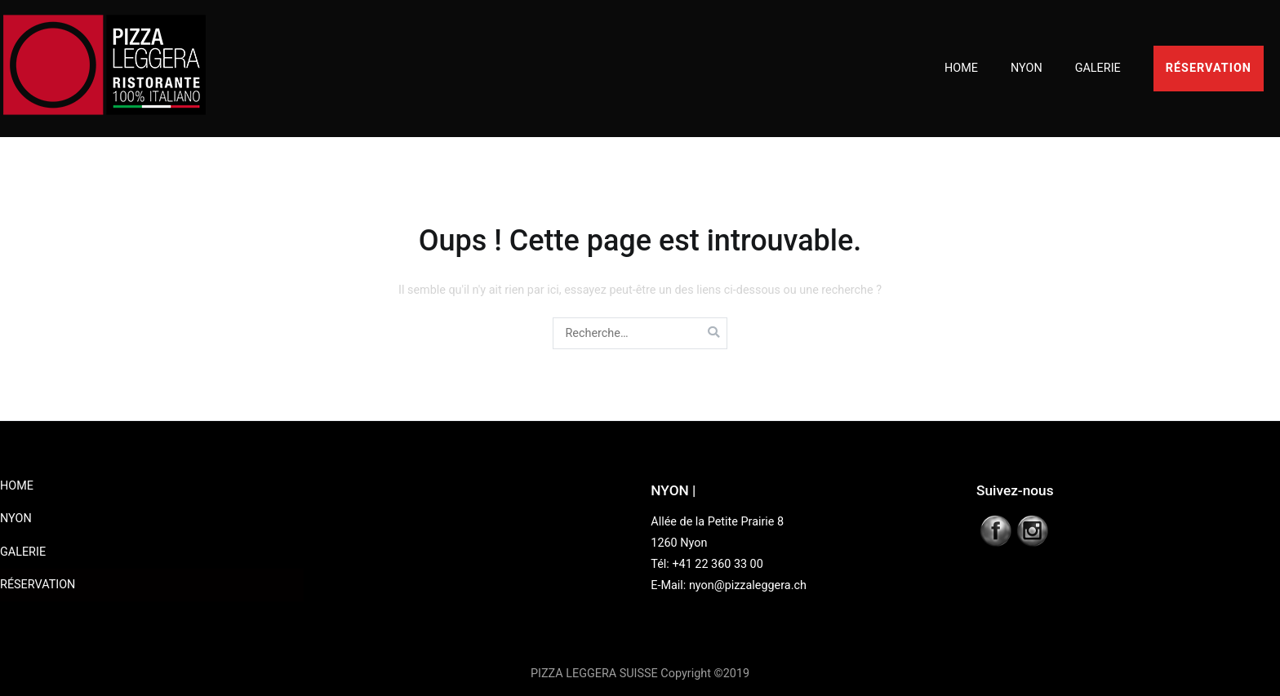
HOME (961, 68)
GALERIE (1098, 68)
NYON (1026, 68)
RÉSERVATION (1208, 68)
